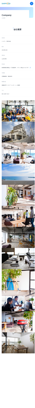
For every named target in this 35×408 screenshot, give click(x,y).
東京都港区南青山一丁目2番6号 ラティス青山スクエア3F (16, 67)
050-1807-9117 (5, 94)
